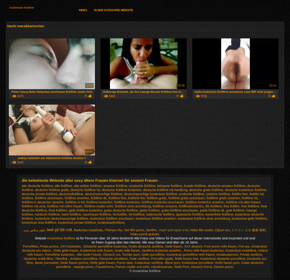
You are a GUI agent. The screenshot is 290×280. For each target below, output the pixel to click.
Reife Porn (181, 267)
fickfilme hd (249, 198)
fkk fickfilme (213, 206)
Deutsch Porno (201, 267)
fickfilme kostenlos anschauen (163, 202)
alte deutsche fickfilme (37, 186)
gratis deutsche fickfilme (121, 210)
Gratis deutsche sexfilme (146, 246)
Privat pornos (49, 246)
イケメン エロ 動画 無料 (248, 230)
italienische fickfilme (160, 214)
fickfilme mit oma (33, 206)
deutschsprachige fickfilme (103, 194)
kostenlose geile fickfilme (249, 218)
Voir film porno (134, 230)
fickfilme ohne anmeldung (133, 206)
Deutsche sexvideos (113, 258)
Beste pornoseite (47, 263)
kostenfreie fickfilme (219, 214)
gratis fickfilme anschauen (180, 210)
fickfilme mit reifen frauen (64, 206)
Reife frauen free (186, 258)
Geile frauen (173, 246)
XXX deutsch (193, 246)
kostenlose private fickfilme (77, 222)
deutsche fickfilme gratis (52, 190)
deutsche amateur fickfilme (227, 186)
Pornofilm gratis (162, 258)
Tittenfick (61, 258)
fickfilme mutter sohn (98, 206)
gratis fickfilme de (212, 210)
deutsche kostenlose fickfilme (245, 190)
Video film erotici (201, 230)
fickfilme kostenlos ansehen (205, 202)
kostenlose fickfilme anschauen (112, 218)
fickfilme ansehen (77, 198)
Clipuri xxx (222, 230)
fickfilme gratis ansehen (223, 198)
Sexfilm (151, 230)
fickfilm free (240, 194)
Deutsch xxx (111, 254)
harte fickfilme (71, 214)
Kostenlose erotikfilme (240, 250)
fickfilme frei (136, 198)
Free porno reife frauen (220, 246)
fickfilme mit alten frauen (243, 202)
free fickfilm (232, 206)
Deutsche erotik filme (38, 258)
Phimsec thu (113, 230)
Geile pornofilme (153, 254)
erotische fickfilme (191, 194)
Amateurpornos (227, 254)
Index (83, 10)
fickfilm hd (256, 194)
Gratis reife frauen (127, 250)
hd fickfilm (120, 214)
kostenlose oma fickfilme (39, 222)
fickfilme (27, 198)
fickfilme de (99, 198)
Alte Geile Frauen (89, 254)
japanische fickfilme (190, 214)
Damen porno (223, 267)
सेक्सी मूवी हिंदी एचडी (59, 230)
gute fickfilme (235, 210)
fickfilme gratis (157, 198)
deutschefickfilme (71, 194)
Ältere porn (172, 263)
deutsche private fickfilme (39, 194)
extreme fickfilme (218, 194)
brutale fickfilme (195, 186)
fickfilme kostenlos (127, 202)
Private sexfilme (251, 254)
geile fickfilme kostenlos (85, 210)
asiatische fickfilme (142, 186)
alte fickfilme (63, 186)
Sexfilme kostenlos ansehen (162, 250)
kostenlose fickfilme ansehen (156, 218)
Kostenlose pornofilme (197, 263)
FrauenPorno (104, 267)
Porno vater (125, 263)
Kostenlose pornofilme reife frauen (190, 254)
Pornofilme (30, 246)
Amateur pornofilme (84, 258)
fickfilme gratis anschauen (186, 198)
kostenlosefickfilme (111, 222)
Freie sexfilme (139, 258)
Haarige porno (83, 267)
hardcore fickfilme (47, 214)
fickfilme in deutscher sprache (42, 202)
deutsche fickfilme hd (85, 190)
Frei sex (244, 246)
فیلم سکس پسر (34, 230)
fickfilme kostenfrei (99, 202)
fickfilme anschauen (49, 198)
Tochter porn (131, 254)
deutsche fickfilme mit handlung (165, 190)
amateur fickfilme (115, 186)
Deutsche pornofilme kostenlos (105, 246)
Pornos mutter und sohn (132, 267)
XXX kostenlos (71, 246)
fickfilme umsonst (165, 206)
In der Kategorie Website (113, 10)
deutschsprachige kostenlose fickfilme (150, 194)
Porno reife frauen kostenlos (204, 250)
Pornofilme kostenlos (60, 254)
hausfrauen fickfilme (97, 214)
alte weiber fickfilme (88, 186)
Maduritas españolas (88, 230)
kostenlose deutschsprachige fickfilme (61, 218)
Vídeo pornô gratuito (144, 234)
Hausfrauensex (162, 267)
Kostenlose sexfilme (149, 263)
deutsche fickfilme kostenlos (121, 190)
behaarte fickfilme (169, 186)
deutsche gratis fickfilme (206, 190)
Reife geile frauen (66, 250)
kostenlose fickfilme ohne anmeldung (204, 218)
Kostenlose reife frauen (96, 250)
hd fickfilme (137, 214)
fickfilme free (117, 198)
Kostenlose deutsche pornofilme (222, 258)
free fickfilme (250, 206)
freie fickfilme (58, 210)
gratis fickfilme (150, 210)
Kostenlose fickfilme (22, 7)
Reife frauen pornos (74, 263)
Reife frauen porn (227, 263)
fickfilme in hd (75, 202)
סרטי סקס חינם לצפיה (173, 230)
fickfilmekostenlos (191, 206)
